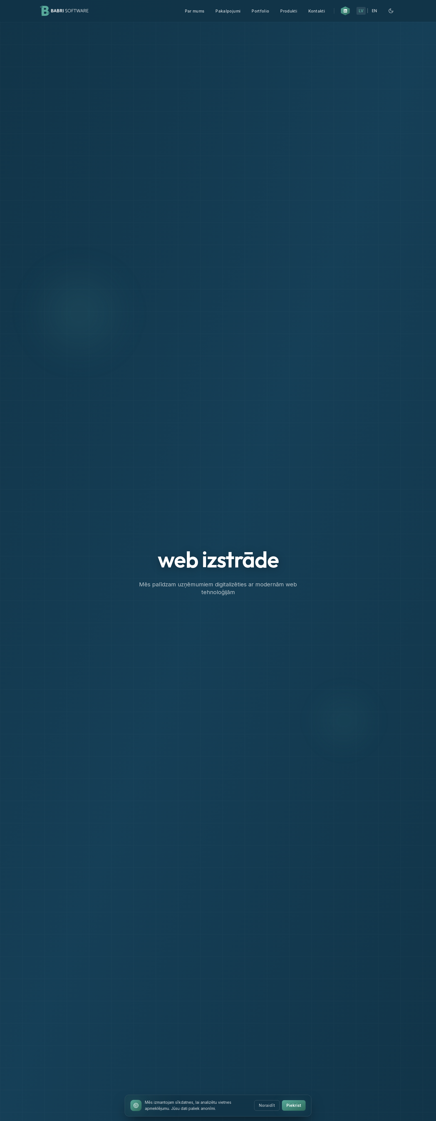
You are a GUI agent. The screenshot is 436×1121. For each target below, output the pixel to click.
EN (374, 10)
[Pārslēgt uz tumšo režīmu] (391, 11)
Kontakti (316, 11)
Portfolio (260, 11)
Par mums (195, 11)
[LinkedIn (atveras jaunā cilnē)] (345, 10)
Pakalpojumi (228, 11)
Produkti (288, 11)
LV (361, 10)
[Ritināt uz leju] (218, 1101)
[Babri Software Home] (64, 11)
